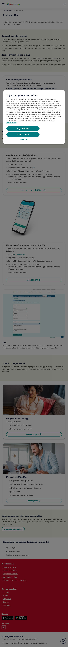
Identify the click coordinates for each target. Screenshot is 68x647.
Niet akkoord (23, 135)
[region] (34, 117)
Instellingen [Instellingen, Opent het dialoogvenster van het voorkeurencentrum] (23, 139)
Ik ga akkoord (23, 128)
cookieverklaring (11, 122)
